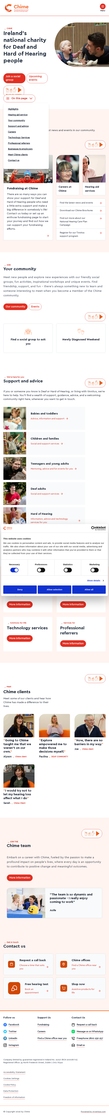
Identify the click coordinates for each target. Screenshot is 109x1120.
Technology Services (19, 137)
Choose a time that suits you (34, 967)
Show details (93, 580)
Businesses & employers (20, 149)
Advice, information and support (49, 418)
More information (19, 604)
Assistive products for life (86, 990)
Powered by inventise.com (93, 1112)
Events (35, 306)
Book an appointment (37, 990)
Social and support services (47, 443)
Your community (16, 120)
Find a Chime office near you (86, 967)
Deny (20, 589)
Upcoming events (35, 78)
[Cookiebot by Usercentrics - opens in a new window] (93, 528)
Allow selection (54, 589)
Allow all (89, 589)
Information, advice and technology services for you (56, 520)
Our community (15, 306)
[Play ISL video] (13, 91)
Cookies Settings (11, 1079)
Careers (12, 132)
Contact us (13, 160)
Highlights (13, 109)
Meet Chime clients (18, 155)
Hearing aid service (17, 115)
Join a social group (13, 78)
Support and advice (18, 126)
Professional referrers (19, 143)
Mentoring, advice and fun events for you (54, 468)
